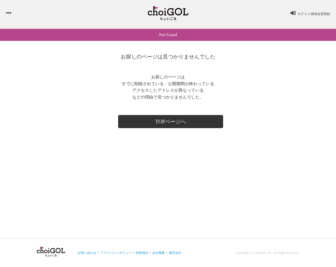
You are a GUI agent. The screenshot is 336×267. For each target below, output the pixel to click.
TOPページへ (170, 121)
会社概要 (158, 253)
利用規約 (142, 253)
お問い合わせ (86, 253)
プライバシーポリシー (116, 253)
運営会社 (175, 253)
